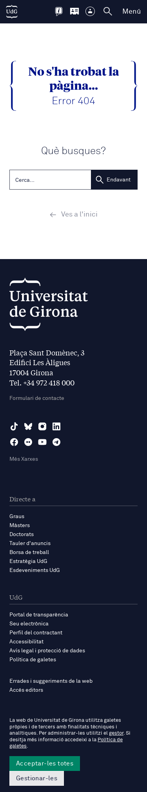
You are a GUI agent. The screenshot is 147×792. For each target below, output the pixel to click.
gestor (116, 733)
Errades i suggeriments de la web (51, 681)
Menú (131, 11)
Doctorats (21, 534)
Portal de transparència (38, 615)
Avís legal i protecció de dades (47, 650)
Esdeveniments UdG (34, 570)
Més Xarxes (23, 459)
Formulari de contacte (36, 398)
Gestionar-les (36, 778)
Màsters (19, 525)
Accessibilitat (26, 642)
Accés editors (26, 690)
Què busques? (73, 151)
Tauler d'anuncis (30, 543)
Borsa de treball (29, 552)
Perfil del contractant (35, 633)
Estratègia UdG (28, 561)
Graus (16, 516)
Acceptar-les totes (44, 763)
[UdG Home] (12, 11)
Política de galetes (32, 659)
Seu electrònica (29, 624)
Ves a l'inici (73, 214)
